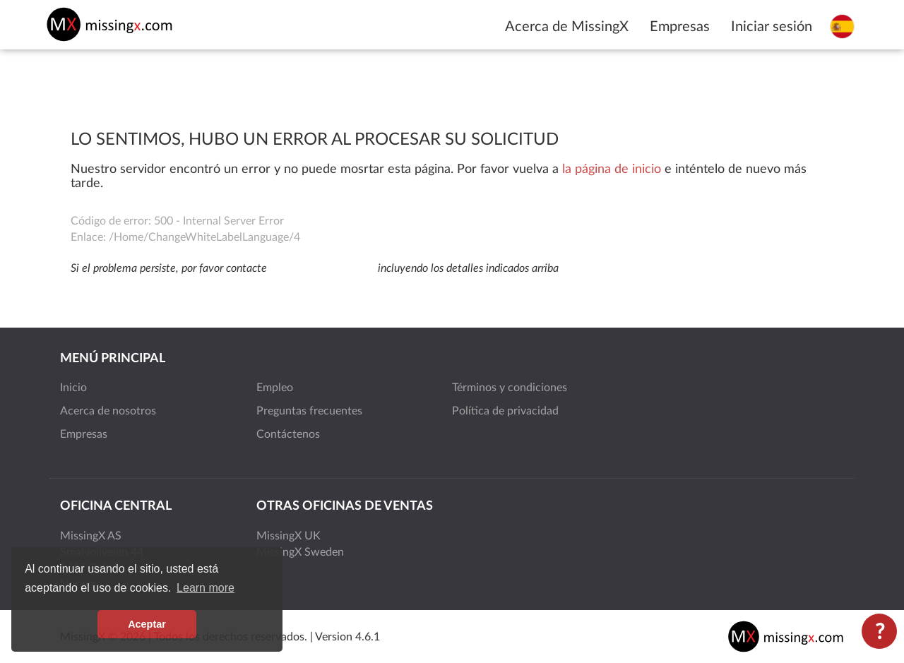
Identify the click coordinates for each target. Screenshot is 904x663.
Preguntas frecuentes (309, 411)
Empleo (274, 387)
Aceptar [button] (147, 624)
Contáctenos (288, 434)
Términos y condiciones (509, 387)
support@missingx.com (322, 268)
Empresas (680, 27)
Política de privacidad (505, 411)
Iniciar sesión (771, 27)
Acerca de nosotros (108, 411)
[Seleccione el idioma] (842, 26)
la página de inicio (611, 169)
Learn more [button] (205, 588)
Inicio (73, 387)
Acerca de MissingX (567, 27)
